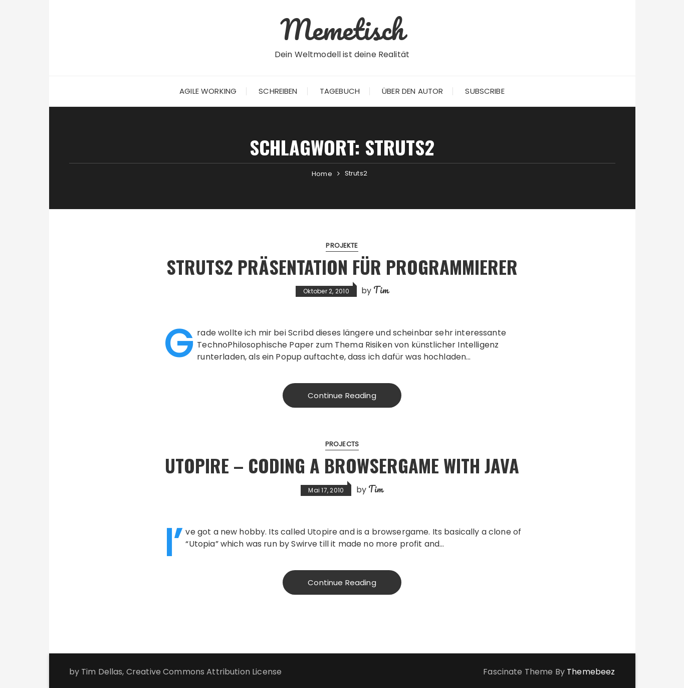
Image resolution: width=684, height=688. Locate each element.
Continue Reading (342, 395)
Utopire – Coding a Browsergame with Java (342, 465)
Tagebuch (340, 91)
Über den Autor (412, 91)
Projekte (342, 245)
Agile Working (208, 91)
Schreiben (278, 91)
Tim (380, 290)
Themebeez (591, 671)
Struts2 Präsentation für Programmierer (342, 266)
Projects (342, 444)
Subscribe (484, 91)
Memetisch (342, 29)
